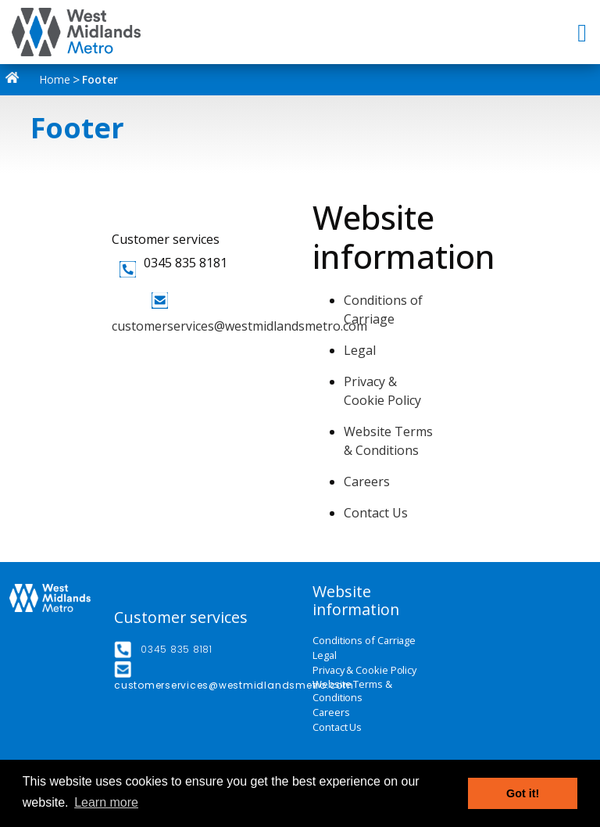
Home (41, 79)
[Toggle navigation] (583, 32)
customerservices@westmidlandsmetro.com (239, 326)
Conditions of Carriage (364, 640)
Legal (360, 350)
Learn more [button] (106, 802)
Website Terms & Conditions (352, 691)
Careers (367, 481)
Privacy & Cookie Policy (364, 670)
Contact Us (376, 512)
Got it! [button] (522, 793)
